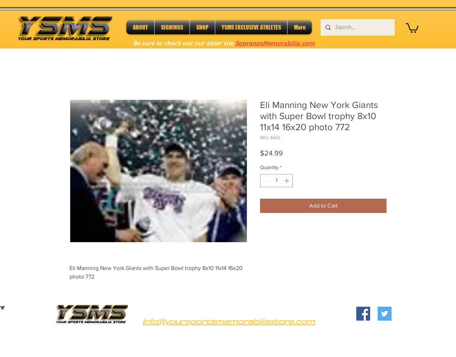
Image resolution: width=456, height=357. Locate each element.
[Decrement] (265, 180)
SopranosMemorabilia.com (275, 43)
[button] (412, 27)
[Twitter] (385, 314)
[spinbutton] (276, 180)
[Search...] (357, 27)
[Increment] (287, 180)
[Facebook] (363, 314)
